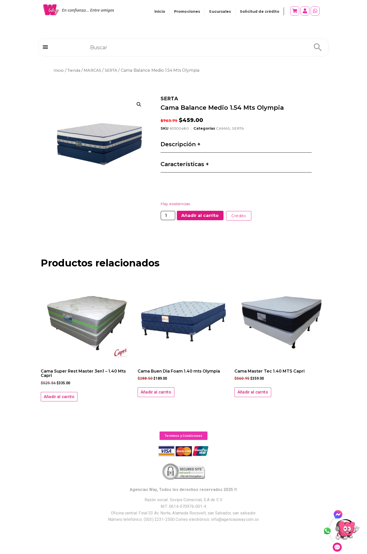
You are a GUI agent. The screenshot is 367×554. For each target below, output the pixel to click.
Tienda (75, 70)
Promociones (187, 11)
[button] (45, 48)
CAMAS (223, 128)
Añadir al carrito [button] (59, 396)
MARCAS (94, 70)
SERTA (114, 70)
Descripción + (181, 144)
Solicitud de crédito (259, 11)
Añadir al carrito (200, 215)
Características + (185, 164)
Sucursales (220, 11)
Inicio (159, 11)
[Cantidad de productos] (168, 215)
